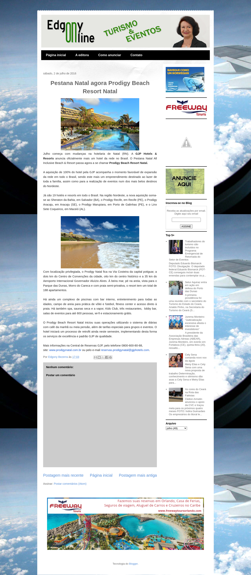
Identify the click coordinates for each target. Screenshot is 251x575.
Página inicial (56, 55)
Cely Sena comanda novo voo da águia (195, 357)
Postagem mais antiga (138, 475)
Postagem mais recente (63, 475)
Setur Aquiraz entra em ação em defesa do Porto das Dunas (196, 287)
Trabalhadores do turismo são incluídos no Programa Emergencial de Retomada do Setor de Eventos (187, 250)
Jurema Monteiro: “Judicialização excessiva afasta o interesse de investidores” (195, 322)
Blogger (133, 563)
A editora (82, 55)
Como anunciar (109, 55)
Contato (136, 55)
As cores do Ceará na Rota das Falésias (195, 392)
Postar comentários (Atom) (70, 483)
